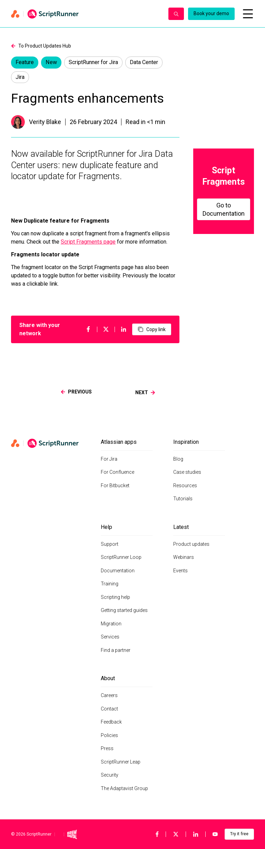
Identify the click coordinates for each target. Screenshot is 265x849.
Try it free (239, 833)
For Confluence (117, 472)
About (108, 678)
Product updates (191, 544)
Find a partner (115, 650)
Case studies (187, 472)
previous (76, 392)
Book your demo (211, 13)
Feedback (111, 722)
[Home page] (86, 14)
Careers (109, 695)
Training (109, 583)
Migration (111, 623)
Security (109, 775)
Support (109, 544)
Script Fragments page (88, 241)
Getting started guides (124, 610)
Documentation (118, 570)
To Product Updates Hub (41, 46)
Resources (185, 485)
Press (107, 748)
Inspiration (186, 442)
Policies (109, 735)
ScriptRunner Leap (120, 762)
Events (180, 570)
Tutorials (183, 498)
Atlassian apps (119, 442)
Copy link (152, 329)
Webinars (183, 557)
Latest (181, 527)
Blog (178, 459)
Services (110, 637)
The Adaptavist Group (124, 788)
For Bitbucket (115, 485)
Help (106, 527)
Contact (109, 709)
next (145, 392)
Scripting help (115, 597)
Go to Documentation (224, 209)
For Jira (109, 459)
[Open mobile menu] (248, 14)
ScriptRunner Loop (121, 557)
